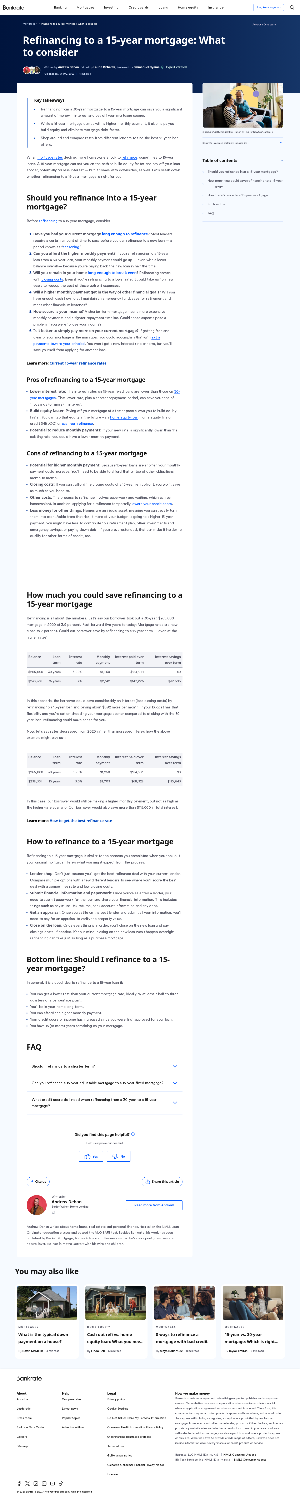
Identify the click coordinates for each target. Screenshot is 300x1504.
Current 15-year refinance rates (78, 363)
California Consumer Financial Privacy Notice (136, 1465)
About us (22, 1399)
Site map (22, 1446)
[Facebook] (19, 1483)
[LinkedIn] (44, 1483)
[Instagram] (35, 1483)
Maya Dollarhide (171, 1351)
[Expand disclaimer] (281, 142)
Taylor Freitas (238, 1351)
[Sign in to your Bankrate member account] (269, 7)
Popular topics (71, 1418)
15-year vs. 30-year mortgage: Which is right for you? (250, 1341)
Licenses (113, 1474)
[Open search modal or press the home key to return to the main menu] (292, 7)
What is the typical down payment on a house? (43, 1338)
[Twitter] (27, 1483)
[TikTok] (60, 1483)
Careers (22, 1436)
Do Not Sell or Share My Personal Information (136, 1418)
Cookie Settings (117, 1408)
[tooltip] (133, 1134)
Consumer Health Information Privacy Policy (135, 1427)
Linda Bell (98, 1351)
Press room (24, 1418)
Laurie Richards (104, 67)
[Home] (13, 7)
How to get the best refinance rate (81, 820)
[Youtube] (52, 1483)
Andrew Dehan (68, 67)
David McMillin (32, 1351)
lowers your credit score (151, 504)
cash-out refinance (77, 423)
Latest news (70, 1408)
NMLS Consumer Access (239, 1454)
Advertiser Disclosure (264, 24)
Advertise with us (73, 1427)
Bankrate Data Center (31, 1427)
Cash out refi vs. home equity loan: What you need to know (114, 1341)
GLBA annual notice (119, 1455)
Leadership (24, 1408)
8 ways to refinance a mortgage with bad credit (182, 1338)
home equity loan (124, 417)
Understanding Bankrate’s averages (129, 1436)
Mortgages (29, 24)
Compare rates (71, 1399)
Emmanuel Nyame (147, 67)
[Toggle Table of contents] (281, 160)
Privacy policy (116, 1399)
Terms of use (115, 1446)
